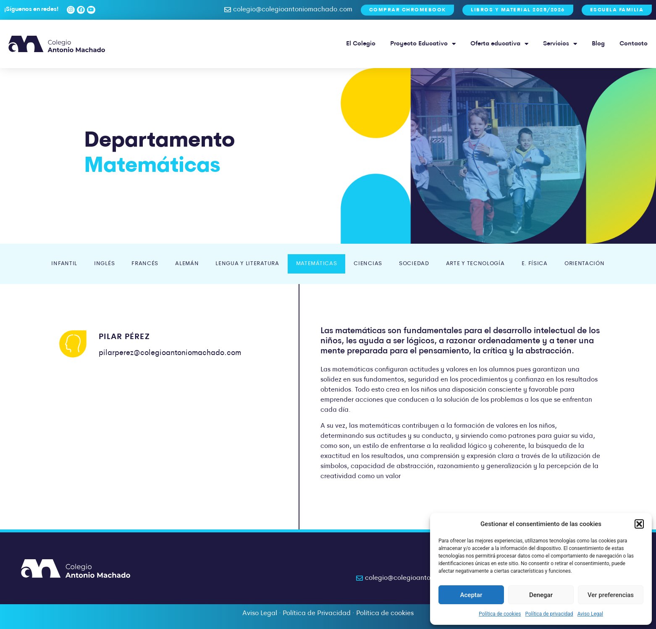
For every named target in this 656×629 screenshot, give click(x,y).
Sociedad (414, 263)
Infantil (64, 263)
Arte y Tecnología (475, 263)
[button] (639, 524)
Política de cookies (500, 614)
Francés (144, 263)
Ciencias (368, 263)
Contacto (633, 44)
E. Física (535, 263)
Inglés (104, 263)
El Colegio (360, 44)
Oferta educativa (499, 44)
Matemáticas (316, 263)
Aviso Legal (590, 614)
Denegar (541, 595)
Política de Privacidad (317, 613)
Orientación (584, 263)
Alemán (187, 263)
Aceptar (471, 595)
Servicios (560, 44)
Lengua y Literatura (247, 263)
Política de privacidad (549, 614)
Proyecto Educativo (423, 44)
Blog (598, 44)
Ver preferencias (611, 595)
